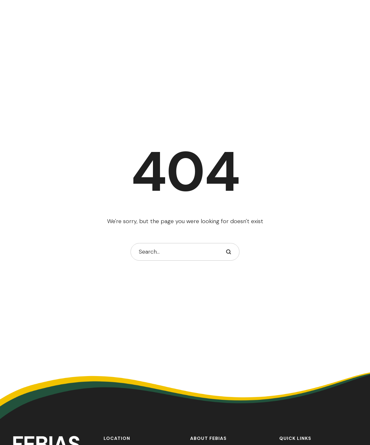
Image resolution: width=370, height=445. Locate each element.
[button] (352, 416)
